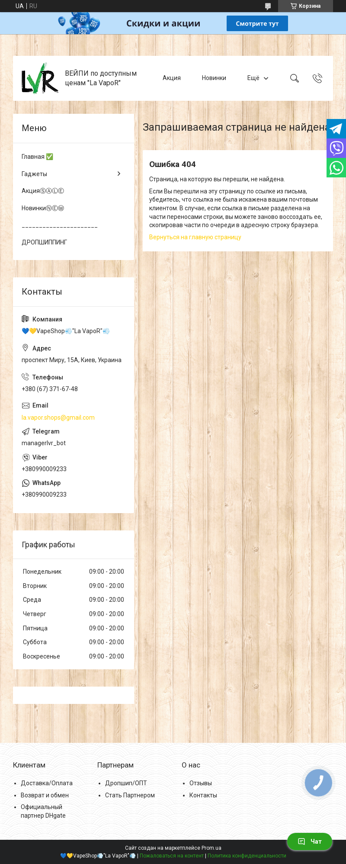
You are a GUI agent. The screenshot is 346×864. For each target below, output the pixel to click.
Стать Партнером (130, 795)
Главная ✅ (37, 156)
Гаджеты (34, 173)
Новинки (214, 77)
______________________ (60, 225)
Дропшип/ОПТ (126, 783)
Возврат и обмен (45, 795)
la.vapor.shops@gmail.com (58, 417)
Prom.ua (211, 848)
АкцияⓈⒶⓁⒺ (43, 190)
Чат (310, 841)
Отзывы (200, 783)
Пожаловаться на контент (172, 856)
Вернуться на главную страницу (195, 237)
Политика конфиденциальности (247, 856)
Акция (172, 77)
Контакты (203, 795)
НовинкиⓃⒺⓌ (43, 208)
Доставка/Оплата (47, 783)
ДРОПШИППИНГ (44, 242)
